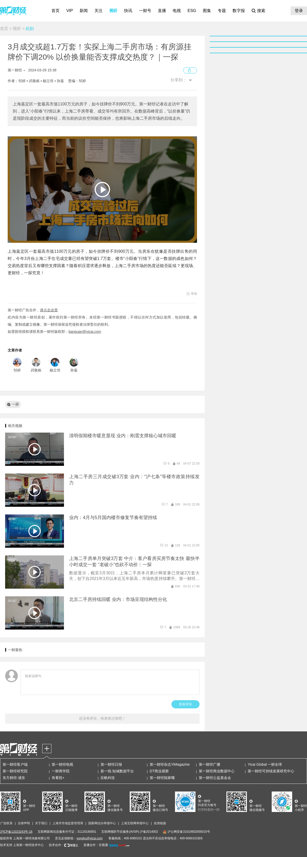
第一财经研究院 (15, 771)
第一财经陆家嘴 (162, 778)
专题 (222, 10)
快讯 (128, 10)
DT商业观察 (159, 771)
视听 (113, 10)
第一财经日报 (111, 764)
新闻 (84, 10)
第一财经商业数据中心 (217, 771)
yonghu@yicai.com (89, 838)
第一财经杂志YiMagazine (170, 764)
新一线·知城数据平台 (117, 771)
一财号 (145, 10)
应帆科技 (108, 778)
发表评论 (185, 704)
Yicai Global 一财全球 (265, 764)
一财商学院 (61, 771)
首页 (55, 10)
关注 (98, 10)
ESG (192, 10)
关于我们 (41, 823)
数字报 (239, 10)
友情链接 (160, 823)
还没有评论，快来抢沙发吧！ (102, 718)
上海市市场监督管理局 (67, 823)
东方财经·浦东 (14, 778)
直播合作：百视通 (95, 845)
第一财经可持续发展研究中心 (271, 771)
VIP (69, 10)
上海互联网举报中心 (135, 823)
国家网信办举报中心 (102, 823)
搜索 (261, 10)
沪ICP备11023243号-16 (16, 831)
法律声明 (24, 823)
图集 (207, 10)
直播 (162, 10)
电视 (177, 10)
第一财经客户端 (15, 764)
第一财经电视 (62, 764)
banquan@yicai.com (85, 331)
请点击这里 (49, 310)
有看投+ (58, 778)
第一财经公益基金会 (215, 778)
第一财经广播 (209, 764)
